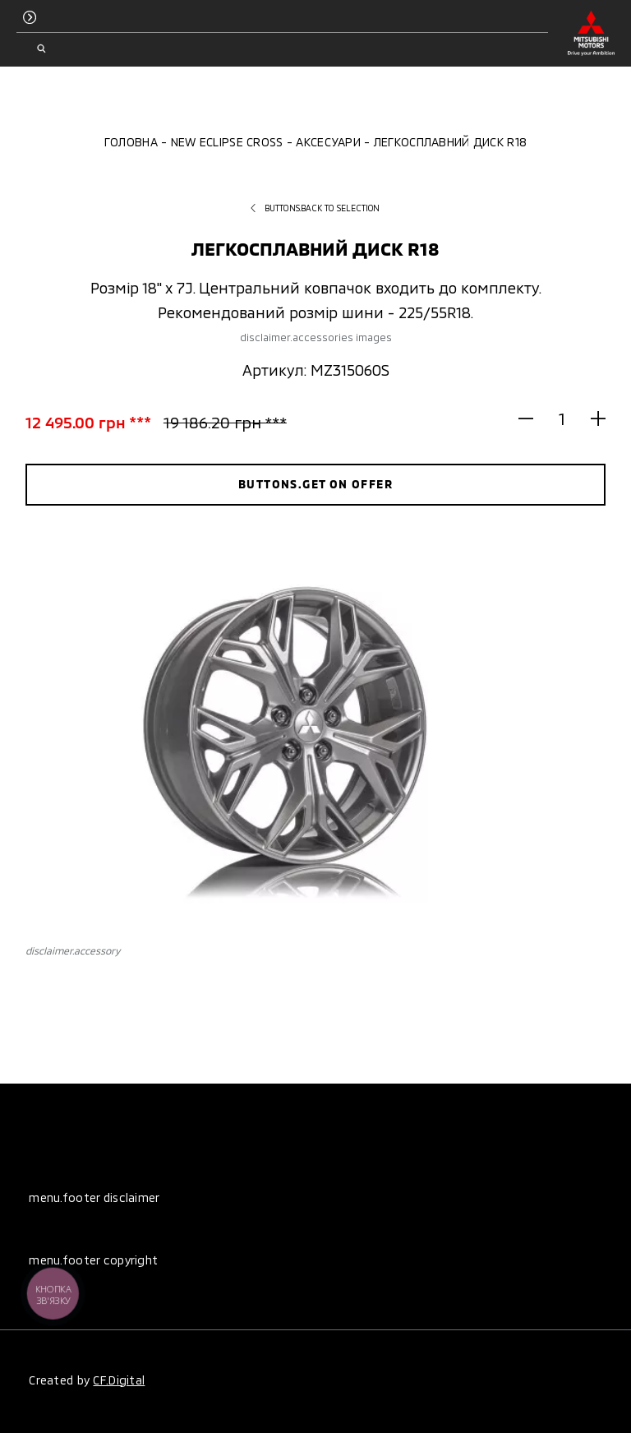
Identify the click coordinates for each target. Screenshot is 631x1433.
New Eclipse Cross (227, 142)
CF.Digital (119, 1380)
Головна (131, 142)
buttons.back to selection (315, 208)
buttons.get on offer (315, 484)
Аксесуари (328, 142)
